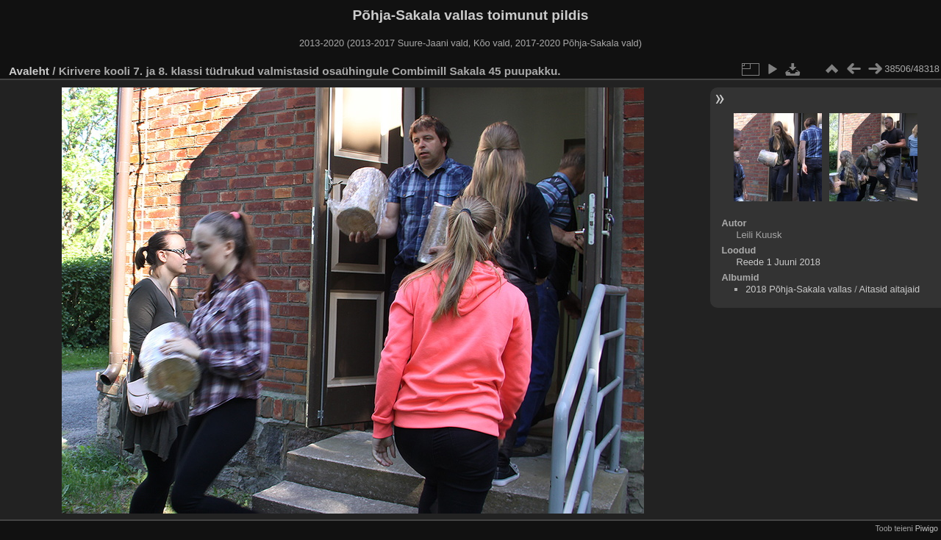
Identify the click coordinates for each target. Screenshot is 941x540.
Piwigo (926, 528)
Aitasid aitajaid (889, 289)
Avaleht (29, 71)
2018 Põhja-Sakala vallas (798, 289)
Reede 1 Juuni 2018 (778, 261)
